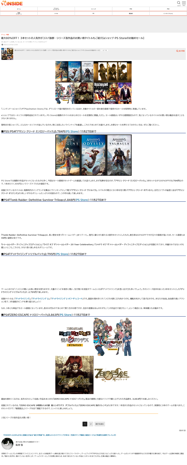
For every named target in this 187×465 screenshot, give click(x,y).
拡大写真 (182, 51)
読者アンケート (19, 13)
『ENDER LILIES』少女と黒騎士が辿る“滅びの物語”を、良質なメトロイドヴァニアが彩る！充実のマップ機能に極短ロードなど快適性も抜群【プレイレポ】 (60, 435)
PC (93, 13)
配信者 (131, 13)
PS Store (72, 131)
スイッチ (93, 9)
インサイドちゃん (168, 13)
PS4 (168, 9)
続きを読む (100, 424)
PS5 (131, 9)
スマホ (56, 13)
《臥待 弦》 (182, 430)
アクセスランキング (56, 9)
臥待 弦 (19, 445)
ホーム (19, 9)
